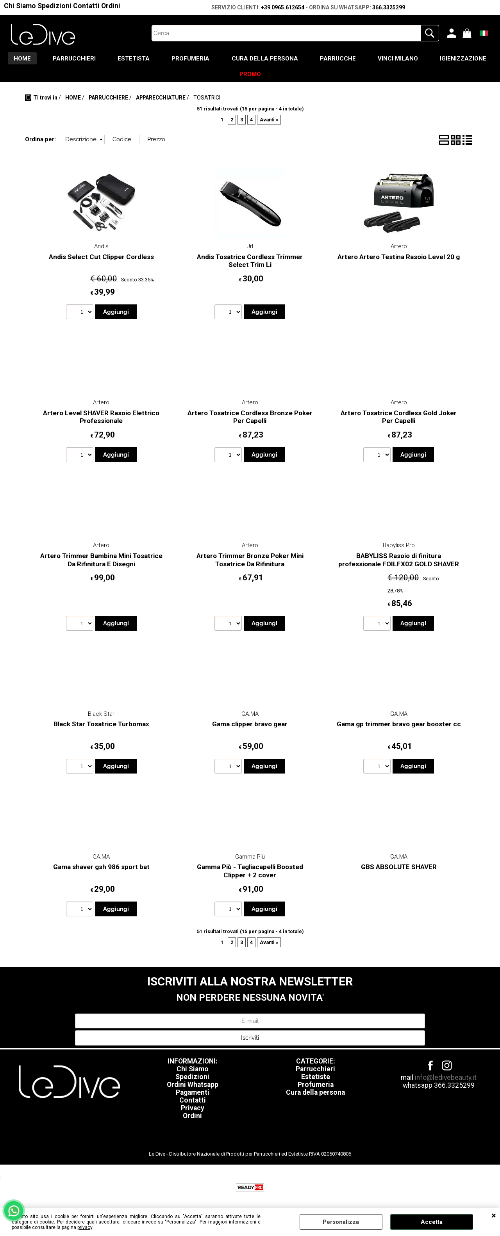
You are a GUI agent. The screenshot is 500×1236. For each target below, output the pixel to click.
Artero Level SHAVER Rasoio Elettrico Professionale (101, 419)
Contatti (86, 6)
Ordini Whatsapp (192, 1086)
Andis (101, 248)
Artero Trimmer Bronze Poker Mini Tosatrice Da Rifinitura (250, 562)
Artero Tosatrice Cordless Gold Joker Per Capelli (399, 419)
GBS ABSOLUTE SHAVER (399, 869)
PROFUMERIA (225, 58)
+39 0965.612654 (282, 7)
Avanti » (269, 121)
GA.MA (250, 715)
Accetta (432, 1221)
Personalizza (341, 1221)
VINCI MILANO (436, 58)
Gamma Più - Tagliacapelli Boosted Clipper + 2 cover (250, 873)
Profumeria (316, 1086)
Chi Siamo (20, 6)
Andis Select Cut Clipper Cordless (101, 259)
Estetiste (315, 1079)
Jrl (250, 248)
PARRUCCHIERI (105, 58)
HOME (52, 58)
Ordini (110, 6)
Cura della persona (315, 1094)
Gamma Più (250, 858)
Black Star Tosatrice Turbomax (101, 726)
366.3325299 (388, 7)
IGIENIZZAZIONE (227, 75)
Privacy (192, 1110)
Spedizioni (54, 6)
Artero (399, 248)
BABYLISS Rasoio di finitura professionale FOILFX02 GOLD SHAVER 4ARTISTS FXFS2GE (398, 566)
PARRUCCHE (375, 58)
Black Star (101, 715)
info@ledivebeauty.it (446, 1079)
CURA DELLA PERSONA (300, 58)
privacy (84, 1227)
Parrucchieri (315, 1071)
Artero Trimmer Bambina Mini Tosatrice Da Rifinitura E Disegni (101, 562)
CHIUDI (493, 1216)
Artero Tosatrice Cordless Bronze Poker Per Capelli (250, 419)
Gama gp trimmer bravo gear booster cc (399, 726)
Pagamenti (192, 1094)
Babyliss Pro (399, 547)
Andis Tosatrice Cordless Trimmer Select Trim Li (250, 263)
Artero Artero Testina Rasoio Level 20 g (399, 259)
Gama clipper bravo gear (250, 726)
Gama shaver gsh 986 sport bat (101, 869)
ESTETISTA (166, 58)
